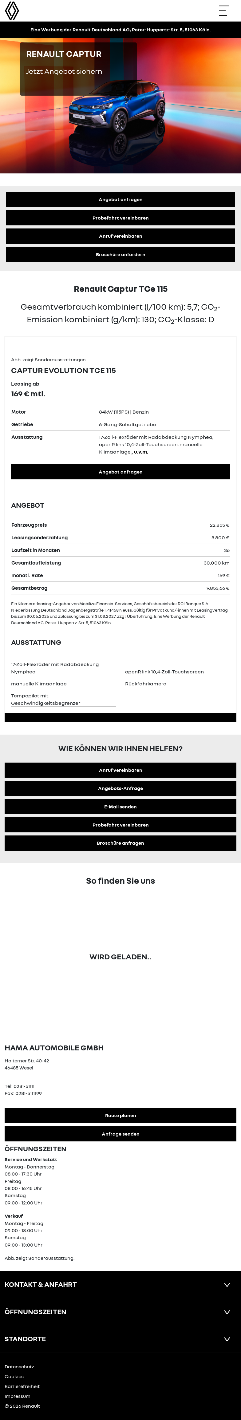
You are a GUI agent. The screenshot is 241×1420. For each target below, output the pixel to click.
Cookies (14, 1376)
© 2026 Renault (22, 1406)
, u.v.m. (140, 452)
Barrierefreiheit (22, 1386)
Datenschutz (19, 1366)
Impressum (17, 1396)
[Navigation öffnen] (227, 11)
